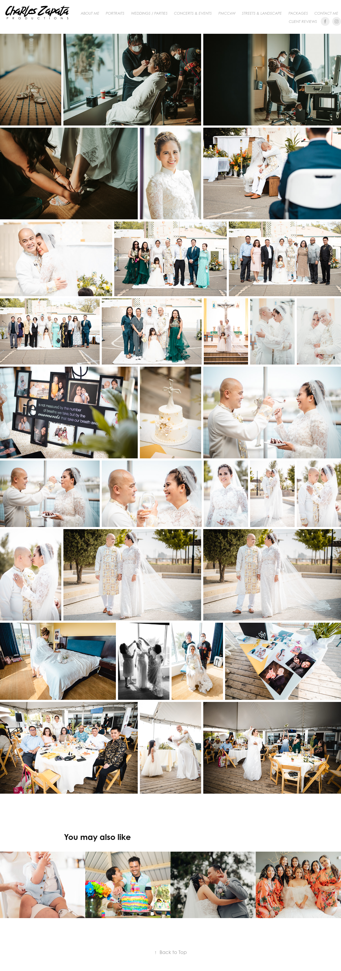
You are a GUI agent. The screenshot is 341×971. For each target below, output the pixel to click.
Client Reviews (303, 21)
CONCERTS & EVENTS (193, 13)
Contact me (326, 13)
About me (90, 13)
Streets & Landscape (262, 13)
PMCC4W (227, 13)
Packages (298, 13)
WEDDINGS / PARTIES (149, 13)
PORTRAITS (115, 13)
